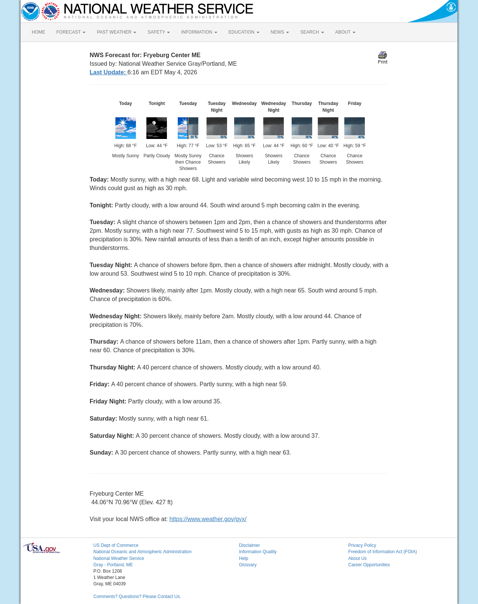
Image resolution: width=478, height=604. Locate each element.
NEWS (280, 32)
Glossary (248, 564)
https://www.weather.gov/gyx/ (208, 519)
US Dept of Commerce (116, 545)
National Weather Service (118, 558)
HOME (38, 32)
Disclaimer (249, 545)
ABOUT (345, 32)
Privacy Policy (362, 545)
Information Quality (258, 551)
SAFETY (159, 32)
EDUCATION (244, 32)
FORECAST (71, 32)
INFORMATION (199, 32)
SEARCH (312, 32)
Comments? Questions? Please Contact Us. (137, 596)
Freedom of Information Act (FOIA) (382, 551)
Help (243, 558)
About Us (357, 558)
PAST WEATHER (116, 32)
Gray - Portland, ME (113, 564)
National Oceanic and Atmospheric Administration (142, 551)
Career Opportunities (369, 564)
